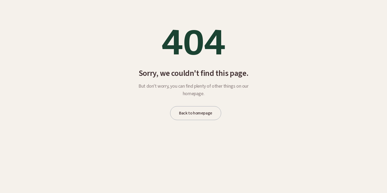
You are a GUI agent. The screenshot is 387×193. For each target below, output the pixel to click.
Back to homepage (195, 113)
